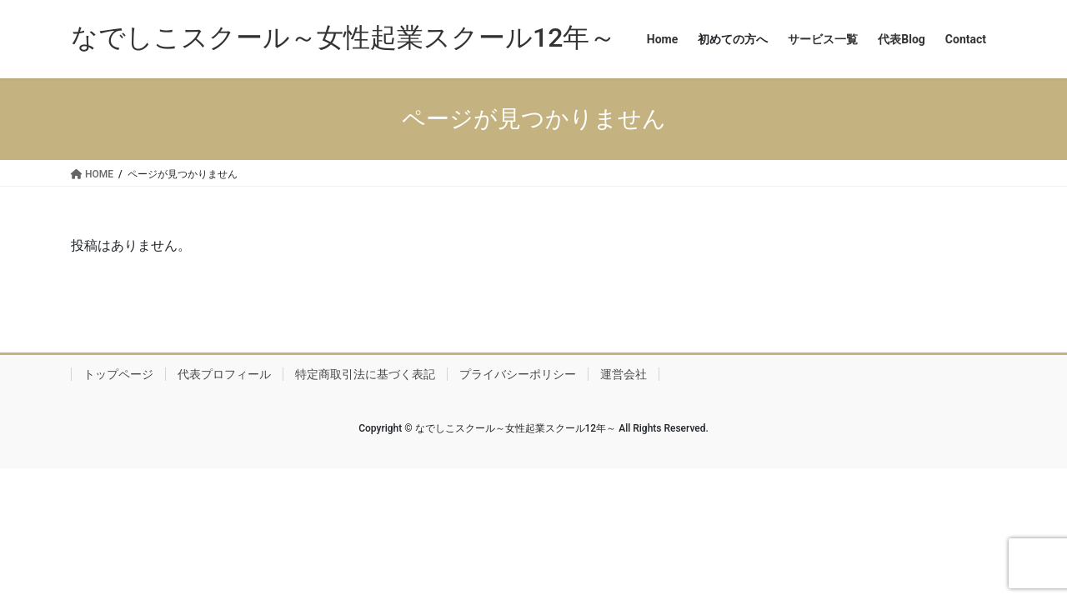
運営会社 (623, 374)
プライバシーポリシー (517, 374)
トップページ (118, 374)
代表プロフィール (224, 374)
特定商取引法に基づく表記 (365, 374)
